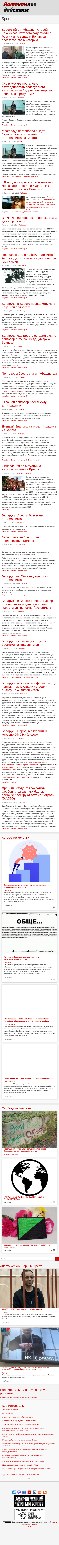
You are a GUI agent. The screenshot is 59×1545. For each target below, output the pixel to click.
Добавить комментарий (19, 77)
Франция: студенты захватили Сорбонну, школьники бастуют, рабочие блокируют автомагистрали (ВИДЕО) (28, 793)
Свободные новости (16, 1108)
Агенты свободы (7, 1413)
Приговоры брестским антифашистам (29, 373)
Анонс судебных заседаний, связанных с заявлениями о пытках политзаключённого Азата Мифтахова (26, 1368)
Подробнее (5, 77)
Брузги (51, 767)
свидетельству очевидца (14, 391)
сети (52, 389)
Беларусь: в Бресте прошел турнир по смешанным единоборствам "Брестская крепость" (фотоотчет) (27, 604)
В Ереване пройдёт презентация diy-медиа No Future (20, 1465)
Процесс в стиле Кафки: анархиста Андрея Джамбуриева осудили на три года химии (29, 258)
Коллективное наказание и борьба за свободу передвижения (29, 1078)
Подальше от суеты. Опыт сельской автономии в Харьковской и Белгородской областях (25, 1150)
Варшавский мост (8, 770)
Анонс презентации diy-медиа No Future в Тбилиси (19, 1421)
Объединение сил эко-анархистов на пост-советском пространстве (27, 1246)
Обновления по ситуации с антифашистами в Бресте (21, 467)
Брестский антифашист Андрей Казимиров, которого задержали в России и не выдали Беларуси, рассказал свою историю (26, 35)
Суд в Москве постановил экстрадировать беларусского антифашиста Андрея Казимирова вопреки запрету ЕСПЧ (27, 89)
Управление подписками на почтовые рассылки (18, 1397)
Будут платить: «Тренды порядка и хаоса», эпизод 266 (20, 1474)
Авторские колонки (15, 837)
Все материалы (13, 1405)
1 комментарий (16, 176)
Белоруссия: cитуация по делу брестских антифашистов (24, 642)
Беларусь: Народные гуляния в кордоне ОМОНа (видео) (24, 732)
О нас (29, 1526)
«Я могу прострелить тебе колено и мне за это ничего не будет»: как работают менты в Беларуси (28, 186)
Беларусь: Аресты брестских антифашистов (23, 517)
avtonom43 (20, 522)
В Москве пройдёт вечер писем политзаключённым (19, 1440)
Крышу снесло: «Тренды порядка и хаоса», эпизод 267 (20, 1424)
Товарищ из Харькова (11, 1154)
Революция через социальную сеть (15, 777)
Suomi (36, 460)
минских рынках (8, 767)
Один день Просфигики (10, 1409)
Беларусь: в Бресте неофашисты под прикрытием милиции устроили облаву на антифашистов (29, 686)
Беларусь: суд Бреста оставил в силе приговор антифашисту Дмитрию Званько (29, 339)
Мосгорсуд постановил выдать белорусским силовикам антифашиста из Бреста (24, 134)
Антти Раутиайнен (24, 473)
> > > (29, 1478)
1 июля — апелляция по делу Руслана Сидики (22, 1309)
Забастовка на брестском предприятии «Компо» (20, 539)
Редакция (22, 44)
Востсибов (7, 890)
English (30, 460)
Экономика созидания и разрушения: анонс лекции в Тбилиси (23, 1461)
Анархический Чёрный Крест (21, 1266)
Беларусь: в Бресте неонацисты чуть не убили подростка (29, 305)
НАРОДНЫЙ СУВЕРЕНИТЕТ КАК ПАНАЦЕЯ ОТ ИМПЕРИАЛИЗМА (25, 1198)
